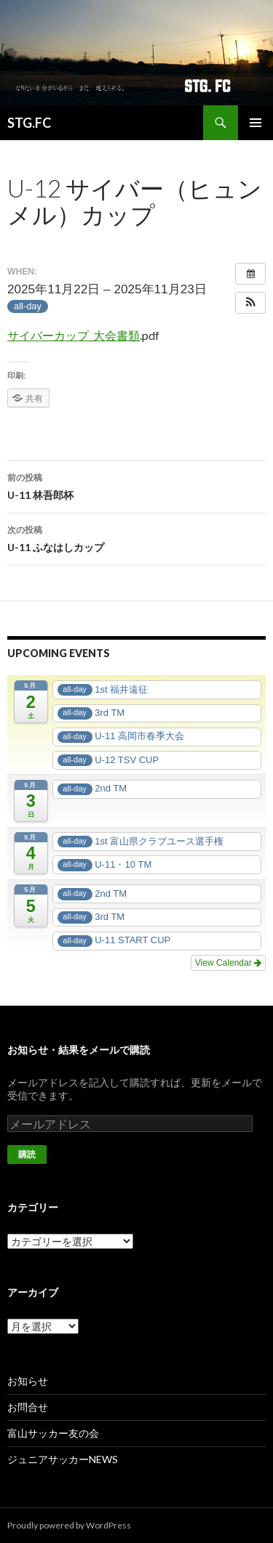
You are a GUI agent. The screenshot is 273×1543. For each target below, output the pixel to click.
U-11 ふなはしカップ (136, 537)
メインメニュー (255, 122)
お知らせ (27, 1381)
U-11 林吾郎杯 (136, 485)
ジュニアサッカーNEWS (62, 1459)
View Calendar (228, 963)
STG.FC (29, 123)
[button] (250, 303)
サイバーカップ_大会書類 (73, 335)
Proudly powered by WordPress (69, 1525)
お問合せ (27, 1407)
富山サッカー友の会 (53, 1433)
